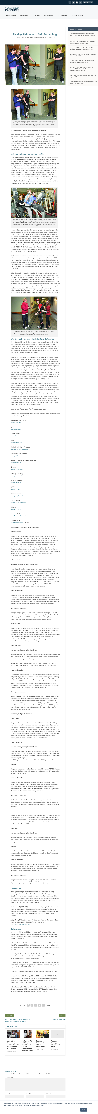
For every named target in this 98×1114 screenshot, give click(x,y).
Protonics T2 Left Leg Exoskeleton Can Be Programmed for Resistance (27, 1044)
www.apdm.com (16, 428)
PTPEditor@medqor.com (22, 923)
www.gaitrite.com (16, 454)
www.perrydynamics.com (19, 494)
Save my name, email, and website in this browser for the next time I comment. (32, 1100)
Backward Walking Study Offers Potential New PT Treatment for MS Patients (82, 33)
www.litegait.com (16, 481)
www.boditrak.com (17, 521)
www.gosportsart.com (18, 474)
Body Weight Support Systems (34, 36)
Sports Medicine (48, 13)
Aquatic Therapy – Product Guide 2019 (56, 1042)
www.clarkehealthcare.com (19, 448)
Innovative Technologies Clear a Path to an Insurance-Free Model (13, 1043)
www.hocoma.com (16, 468)
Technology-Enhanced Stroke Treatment (41, 1042)
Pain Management (62, 13)
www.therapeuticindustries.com (21, 514)
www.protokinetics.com (18, 501)
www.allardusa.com (17, 434)
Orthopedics (36, 13)
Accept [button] (83, 1109)
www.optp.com (15, 488)
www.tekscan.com (16, 508)
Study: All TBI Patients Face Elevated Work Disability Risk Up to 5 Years (82, 47)
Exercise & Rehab (11, 13)
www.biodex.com (16, 441)
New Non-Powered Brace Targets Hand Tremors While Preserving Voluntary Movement (81, 67)
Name (7, 1092)
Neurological (24, 13)
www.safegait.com (16, 461)
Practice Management (78, 13)
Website (49, 1092)
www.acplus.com (16, 421)
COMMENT (9, 1076)
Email (28, 1092)
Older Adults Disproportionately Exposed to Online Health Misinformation (83, 53)
